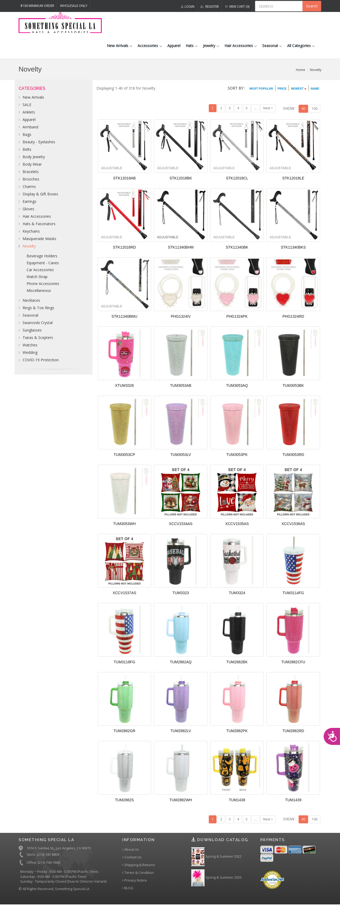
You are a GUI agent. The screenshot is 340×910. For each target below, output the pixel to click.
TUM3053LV (181, 458)
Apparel (173, 50)
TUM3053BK (293, 390)
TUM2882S (124, 804)
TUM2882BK (237, 666)
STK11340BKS (293, 251)
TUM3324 (237, 597)
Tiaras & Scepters (38, 342)
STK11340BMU (124, 320)
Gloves (28, 213)
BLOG (127, 892)
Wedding (30, 356)
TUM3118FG (124, 666)
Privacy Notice (134, 884)
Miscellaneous (39, 294)
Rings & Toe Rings (38, 312)
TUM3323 (181, 597)
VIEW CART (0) (237, 6)
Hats (192, 50)
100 (314, 112)
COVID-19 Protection (41, 364)
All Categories (301, 50)
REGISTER (209, 6)
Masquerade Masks (39, 243)
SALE (27, 109)
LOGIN (187, 6)
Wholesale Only (73, 5)
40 (303, 112)
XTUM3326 (124, 390)
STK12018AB (124, 182)
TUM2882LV (181, 735)
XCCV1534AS (181, 528)
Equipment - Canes (43, 267)
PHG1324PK (237, 320)
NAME (315, 93)
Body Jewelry (34, 161)
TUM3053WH (124, 528)
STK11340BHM (181, 251)
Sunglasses (32, 334)
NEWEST (298, 93)
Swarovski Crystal (38, 327)
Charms (29, 191)
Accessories (150, 50)
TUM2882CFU (293, 666)
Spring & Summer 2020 (216, 881)
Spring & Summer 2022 (216, 860)
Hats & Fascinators (39, 228)
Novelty (315, 74)
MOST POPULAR (261, 93)
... (255, 112)
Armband (30, 131)
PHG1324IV (181, 320)
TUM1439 (293, 804)
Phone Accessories (43, 288)
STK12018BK (180, 182)
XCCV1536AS (293, 528)
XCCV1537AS (124, 597)
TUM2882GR (124, 735)
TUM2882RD (293, 735)
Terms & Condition (138, 876)
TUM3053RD (293, 458)
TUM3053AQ (237, 390)
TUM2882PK (237, 735)
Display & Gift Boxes (40, 198)
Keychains (31, 235)
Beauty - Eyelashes (39, 146)
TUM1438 (237, 804)
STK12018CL (237, 182)
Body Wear (32, 168)
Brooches (31, 183)
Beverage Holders (42, 260)
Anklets (29, 116)
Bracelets (31, 176)
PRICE (282, 93)
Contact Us (132, 861)
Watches (30, 349)
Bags (27, 138)
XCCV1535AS (237, 528)
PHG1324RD (293, 320)
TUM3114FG (293, 597)
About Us (130, 853)
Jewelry (211, 50)
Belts (27, 153)
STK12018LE (293, 182)
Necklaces (31, 304)
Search (312, 6)
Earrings (29, 205)
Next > (268, 112)
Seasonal (272, 50)
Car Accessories (40, 274)
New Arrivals (119, 50)
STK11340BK (237, 251)
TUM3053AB (180, 390)
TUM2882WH (180, 804)
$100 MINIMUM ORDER (37, 5)
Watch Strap (37, 281)
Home (300, 74)
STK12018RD (124, 251)
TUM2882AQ (181, 666)
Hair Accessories (240, 50)
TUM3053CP (124, 458)
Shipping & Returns (138, 869)
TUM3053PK (237, 458)
